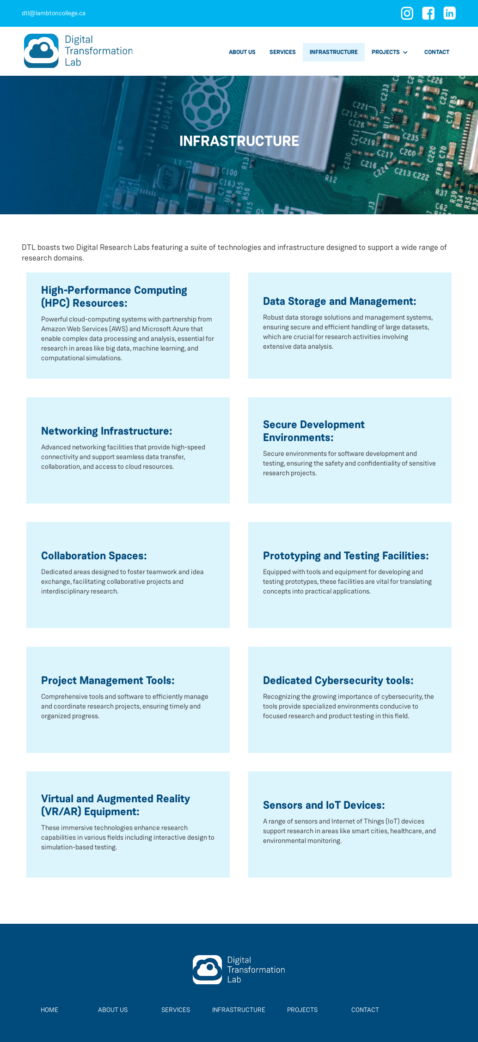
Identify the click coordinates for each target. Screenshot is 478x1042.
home (49, 1010)
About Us (113, 1010)
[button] (391, 52)
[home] (78, 51)
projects (302, 1010)
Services (175, 1010)
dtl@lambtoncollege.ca (54, 13)
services (283, 52)
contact (436, 52)
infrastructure (334, 52)
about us (242, 52)
